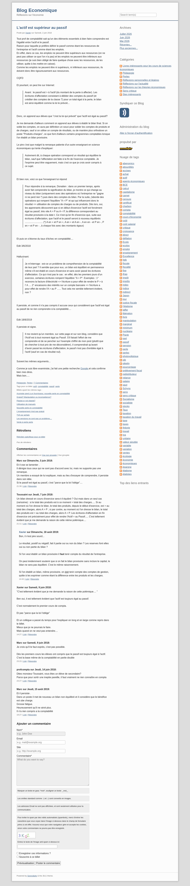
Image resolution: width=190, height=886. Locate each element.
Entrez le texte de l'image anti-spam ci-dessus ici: (39, 842)
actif (35, 386)
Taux (125, 410)
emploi (126, 249)
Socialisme (128, 399)
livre (125, 317)
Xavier (28, 33)
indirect (126, 292)
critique (126, 227)
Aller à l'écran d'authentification (136, 133)
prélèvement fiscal (132, 370)
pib (124, 360)
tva (124, 435)
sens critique (129, 395)
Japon (126, 295)
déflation (127, 238)
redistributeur (130, 374)
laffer (125, 310)
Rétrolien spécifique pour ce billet (31, 437)
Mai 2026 (124, 41)
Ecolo (126, 242)
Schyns (126, 388)
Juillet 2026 (126, 34)
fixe (124, 270)
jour (125, 299)
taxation (127, 413)
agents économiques (134, 181)
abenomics (128, 163)
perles (126, 352)
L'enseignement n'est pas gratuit (30, 411)
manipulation (129, 320)
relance (126, 377)
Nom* (20, 730)
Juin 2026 (125, 37)
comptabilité (43, 386)
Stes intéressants (132, 94)
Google (84, 368)
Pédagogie (21, 383)
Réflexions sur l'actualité (135, 83)
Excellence (128, 256)
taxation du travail (132, 417)
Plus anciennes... (129, 48)
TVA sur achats (23, 415)
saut (125, 385)
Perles (29, 383)
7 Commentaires (41, 383)
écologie (127, 456)
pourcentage (129, 367)
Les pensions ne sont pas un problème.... (34, 418)
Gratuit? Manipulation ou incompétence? (34, 397)
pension (127, 345)
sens (125, 392)
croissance (128, 231)
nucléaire (127, 331)
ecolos (126, 245)
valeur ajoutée (130, 442)
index (125, 285)
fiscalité (127, 267)
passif (51, 386)
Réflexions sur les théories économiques (144, 87)
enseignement (130, 252)
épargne (127, 467)
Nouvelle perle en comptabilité (29, 408)
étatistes (127, 474)
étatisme (127, 470)
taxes (125, 424)
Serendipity (32, 876)
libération (127, 313)
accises (127, 170)
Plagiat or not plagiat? (26, 401)
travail (126, 431)
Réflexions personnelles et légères (141, 80)
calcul (126, 188)
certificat (127, 202)
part (125, 338)
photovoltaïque (130, 356)
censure (127, 199)
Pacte (126, 335)
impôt (126, 277)
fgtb (125, 260)
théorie (126, 427)
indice (126, 288)
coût (125, 220)
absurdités (128, 167)
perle (57, 386)
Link (25, 486)
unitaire (126, 438)
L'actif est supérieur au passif (42, 28)
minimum (127, 327)
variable (127, 445)
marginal (127, 324)
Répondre (32, 486)
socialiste (128, 402)
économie (128, 460)
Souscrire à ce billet (29, 857)
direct (126, 235)
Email (20, 738)
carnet (126, 195)
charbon (127, 206)
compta (126, 210)
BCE (125, 185)
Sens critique (130, 91)
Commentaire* (24, 756)
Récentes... (126, 44)
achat (126, 174)
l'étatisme (128, 306)
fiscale (126, 263)
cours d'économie (132, 217)
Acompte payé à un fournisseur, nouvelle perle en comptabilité (43, 393)
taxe (125, 420)
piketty (126, 363)
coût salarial (129, 224)
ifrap (125, 274)
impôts (126, 281)
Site (19, 747)
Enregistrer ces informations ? (35, 853)
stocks (126, 406)
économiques (130, 463)
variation (127, 449)
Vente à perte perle (25, 422)
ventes (126, 452)
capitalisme (129, 192)
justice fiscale (130, 302)
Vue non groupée (49, 455)
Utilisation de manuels (26, 404)
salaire (126, 381)
